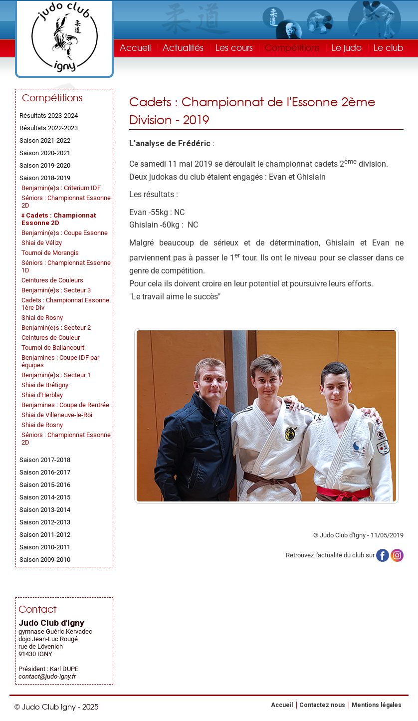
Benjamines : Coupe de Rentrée (65, 405)
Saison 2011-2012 (44, 534)
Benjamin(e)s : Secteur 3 (56, 290)
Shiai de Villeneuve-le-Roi (56, 415)
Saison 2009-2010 (44, 559)
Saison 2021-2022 (44, 140)
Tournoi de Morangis (50, 252)
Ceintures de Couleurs (52, 280)
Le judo (347, 47)
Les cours (234, 47)
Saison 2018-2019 (44, 178)
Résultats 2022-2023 (48, 128)
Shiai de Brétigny (44, 385)
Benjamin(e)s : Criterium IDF (61, 188)
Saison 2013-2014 (44, 509)
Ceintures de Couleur (50, 337)
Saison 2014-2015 (44, 497)
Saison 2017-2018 (44, 460)
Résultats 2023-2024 (48, 115)
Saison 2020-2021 (44, 153)
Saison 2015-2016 (44, 484)
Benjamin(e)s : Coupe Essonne (64, 233)
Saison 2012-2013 (44, 522)
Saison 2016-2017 (44, 472)
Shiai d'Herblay (42, 395)
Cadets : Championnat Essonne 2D (58, 219)
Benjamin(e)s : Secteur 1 (56, 375)
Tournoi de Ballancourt (52, 347)
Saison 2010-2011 (44, 547)
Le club (389, 47)
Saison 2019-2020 (44, 165)
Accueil (135, 47)
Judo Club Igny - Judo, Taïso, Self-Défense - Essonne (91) (64, 37)
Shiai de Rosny (42, 317)
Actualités (183, 47)
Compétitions (292, 47)
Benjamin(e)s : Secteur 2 (56, 327)
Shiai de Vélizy (41, 242)
